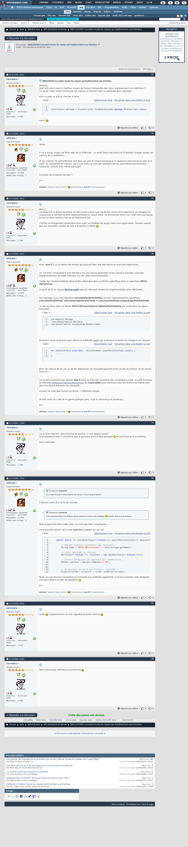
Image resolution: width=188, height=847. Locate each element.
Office (133, 7)
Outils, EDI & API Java (121, 16)
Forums (43, 2)
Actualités (28, 720)
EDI (99, 7)
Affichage (147, 69)
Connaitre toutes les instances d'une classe (27, 772)
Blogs (78, 2)
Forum (12, 29)
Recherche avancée (178, 23)
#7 (153, 603)
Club (149, 2)
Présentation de (81, 187)
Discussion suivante (92, 733)
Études (128, 2)
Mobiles (142, 7)
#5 (153, 423)
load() (96, 340)
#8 (153, 659)
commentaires (98, 187)
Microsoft (71, 7)
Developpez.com (133, 804)
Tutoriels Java (64, 16)
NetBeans (118, 12)
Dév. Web (90, 7)
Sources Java (104, 16)
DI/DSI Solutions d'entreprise (30, 7)
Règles (76, 23)
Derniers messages (10, 23)
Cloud (48, 7)
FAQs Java (41, 720)
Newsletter (102, 2)
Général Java (34, 29)
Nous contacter (118, 804)
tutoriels (51, 187)
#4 (153, 253)
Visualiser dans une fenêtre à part (132, 100)
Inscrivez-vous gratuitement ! (63, 19)
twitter (63, 187)
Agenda (60, 23)
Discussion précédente (68, 733)
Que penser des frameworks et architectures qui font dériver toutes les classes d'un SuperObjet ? (53, 759)
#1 (153, 74)
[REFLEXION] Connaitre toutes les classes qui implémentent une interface (62, 44)
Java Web (77, 12)
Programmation (111, 7)
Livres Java (77, 16)
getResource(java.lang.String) (68, 382)
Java (81, 7)
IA (56, 7)
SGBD (124, 7)
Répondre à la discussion (21, 38)
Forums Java (39, 16)
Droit (139, 2)
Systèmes (153, 7)
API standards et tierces (55, 29)
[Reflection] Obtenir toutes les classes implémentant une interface (38, 784)
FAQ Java (52, 16)
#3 (153, 198)
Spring (87, 12)
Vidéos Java (90, 16)
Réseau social (38, 23)
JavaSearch (139, 16)
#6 (153, 478)
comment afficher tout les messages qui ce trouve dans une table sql (39, 765)
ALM (62, 7)
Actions (24, 23)
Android (97, 12)
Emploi (117, 2)
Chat (88, 2)
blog (57, 187)
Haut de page (147, 804)
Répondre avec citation (128, 128)
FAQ (69, 2)
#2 (153, 133)
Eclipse (107, 12)
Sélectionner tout (103, 100)
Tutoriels (58, 2)
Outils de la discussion (129, 69)
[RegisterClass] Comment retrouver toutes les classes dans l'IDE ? (38, 778)
